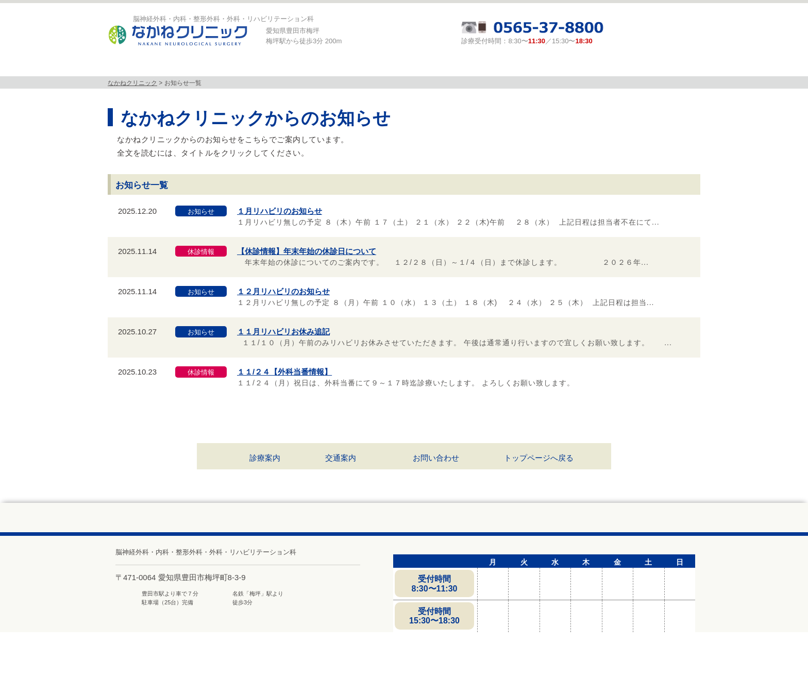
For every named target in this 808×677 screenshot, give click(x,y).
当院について (192, 66)
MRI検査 (361, 66)
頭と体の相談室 (530, 66)
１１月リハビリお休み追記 (283, 331)
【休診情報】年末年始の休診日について (306, 251)
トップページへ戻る (539, 457)
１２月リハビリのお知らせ (283, 291)
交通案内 (340, 457)
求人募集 (611, 66)
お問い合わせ (436, 457)
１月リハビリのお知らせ (279, 211)
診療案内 (445, 66)
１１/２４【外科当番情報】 (284, 371)
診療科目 (276, 66)
